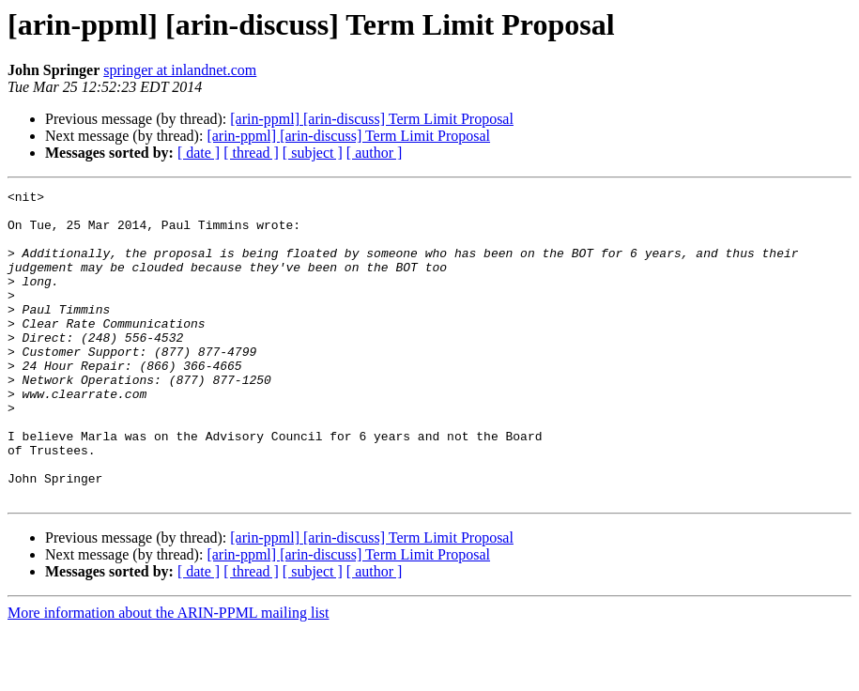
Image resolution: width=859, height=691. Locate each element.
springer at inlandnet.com (179, 70)
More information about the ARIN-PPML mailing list (169, 675)
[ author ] (374, 153)
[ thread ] (251, 153)
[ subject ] (313, 153)
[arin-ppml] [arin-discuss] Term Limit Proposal (372, 119)
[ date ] (198, 153)
